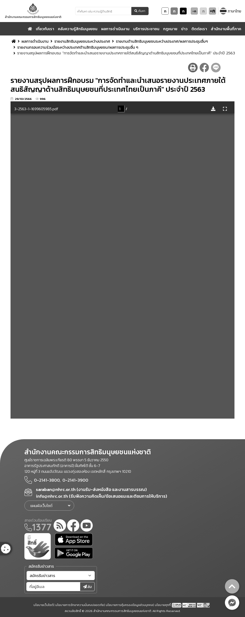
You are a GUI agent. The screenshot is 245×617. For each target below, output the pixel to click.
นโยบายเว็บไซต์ (43, 605)
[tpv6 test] (177, 605)
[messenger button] (232, 602)
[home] (30, 28)
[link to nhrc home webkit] (33, 11)
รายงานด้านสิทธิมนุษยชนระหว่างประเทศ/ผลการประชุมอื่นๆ (162, 41)
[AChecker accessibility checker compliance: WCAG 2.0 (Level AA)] (189, 605)
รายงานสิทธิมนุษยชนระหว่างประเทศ (82, 41)
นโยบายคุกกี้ (163, 605)
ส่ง (87, 586)
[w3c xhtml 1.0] (204, 605)
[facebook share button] (204, 67)
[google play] (74, 553)
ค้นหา (139, 11)
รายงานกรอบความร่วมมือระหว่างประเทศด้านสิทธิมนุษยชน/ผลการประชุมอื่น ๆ (77, 47)
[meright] (37, 546)
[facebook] (73, 526)
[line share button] (216, 67)
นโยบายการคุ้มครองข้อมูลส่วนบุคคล (129, 605)
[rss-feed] (60, 526)
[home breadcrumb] (13, 41)
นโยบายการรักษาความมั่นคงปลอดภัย (79, 605)
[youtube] (86, 526)
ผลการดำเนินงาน (35, 41)
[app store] (74, 539)
